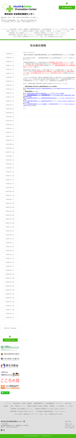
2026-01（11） (10, 65)
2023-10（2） (10, 140)
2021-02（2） (10, 254)
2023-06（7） (10, 156)
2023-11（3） (10, 136)
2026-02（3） (10, 61)
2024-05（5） (10, 116)
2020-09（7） (10, 270)
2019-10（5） (10, 313)
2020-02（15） (10, 297)
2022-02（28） (10, 215)
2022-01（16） (10, 219)
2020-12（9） (10, 262)
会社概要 (71, 29)
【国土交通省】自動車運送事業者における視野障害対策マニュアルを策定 (49, 55)
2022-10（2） (10, 183)
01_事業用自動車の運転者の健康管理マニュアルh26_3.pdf (41, 93)
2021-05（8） (10, 246)
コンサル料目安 (57, 31)
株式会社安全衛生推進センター (34, 435)
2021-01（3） (10, 258)
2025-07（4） (10, 85)
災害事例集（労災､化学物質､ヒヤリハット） (21, 33)
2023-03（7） (10, 164)
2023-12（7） (10, 132)
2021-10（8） (10, 231)
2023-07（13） (10, 152)
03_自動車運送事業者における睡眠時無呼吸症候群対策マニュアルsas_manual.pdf (48, 98)
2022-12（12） (10, 175)
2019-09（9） (10, 317)
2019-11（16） (10, 309)
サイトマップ (56, 29)
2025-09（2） (10, 77)
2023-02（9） (10, 168)
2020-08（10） (10, 274)
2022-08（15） (10, 191)
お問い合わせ (64, 29)
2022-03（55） (10, 211)
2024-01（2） (10, 128)
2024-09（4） (10, 108)
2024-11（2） (10, 101)
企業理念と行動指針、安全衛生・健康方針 (34, 31)
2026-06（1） (10, 53)
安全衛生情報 (13, 29)
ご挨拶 (7, 31)
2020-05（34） (10, 286)
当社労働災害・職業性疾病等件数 (45, 34)
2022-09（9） (10, 187)
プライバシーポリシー (61, 34)
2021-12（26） (10, 223)
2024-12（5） (10, 97)
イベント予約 (65, 31)
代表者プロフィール (16, 31)
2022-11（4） (10, 179)
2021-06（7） (10, 242)
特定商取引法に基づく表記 (55, 36)
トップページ (4, 29)
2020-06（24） (10, 282)
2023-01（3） (10, 171)
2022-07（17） (10, 195)
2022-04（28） (10, 207)
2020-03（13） (10, 294)
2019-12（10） (10, 305)
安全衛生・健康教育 (23, 29)
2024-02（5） (10, 124)
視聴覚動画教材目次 (35, 29)
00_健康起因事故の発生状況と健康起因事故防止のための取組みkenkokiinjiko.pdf (48, 88)
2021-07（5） (10, 238)
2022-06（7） (10, 199)
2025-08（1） (10, 81)
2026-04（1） (10, 57)
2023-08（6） (10, 148)
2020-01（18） (10, 301)
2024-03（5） (10, 120)
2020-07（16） (10, 278)
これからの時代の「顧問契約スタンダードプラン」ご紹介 (28, 36)
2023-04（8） (10, 160)
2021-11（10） (10, 227)
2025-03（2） (10, 89)
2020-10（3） (10, 266)
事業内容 (49, 31)
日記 (46, 36)
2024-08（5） (10, 112)
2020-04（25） (10, 290)
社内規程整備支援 (46, 29)
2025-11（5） (10, 73)
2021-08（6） (10, 234)
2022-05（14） (10, 203)
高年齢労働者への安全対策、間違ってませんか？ (21, 34)
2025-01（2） (10, 93)
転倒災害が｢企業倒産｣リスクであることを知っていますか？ (50, 33)
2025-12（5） (10, 69)
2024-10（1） (10, 105)
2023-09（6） (10, 144)
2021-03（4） (10, 250)
